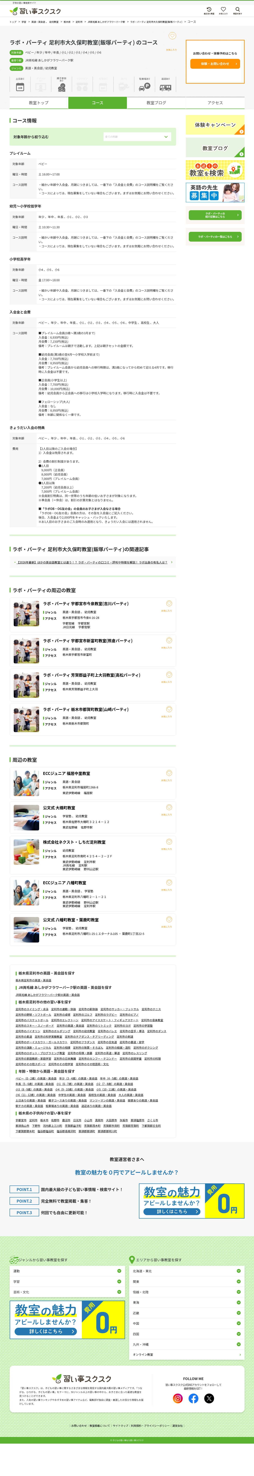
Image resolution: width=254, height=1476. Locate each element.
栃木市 (44, 1153)
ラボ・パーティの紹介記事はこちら (215, 215)
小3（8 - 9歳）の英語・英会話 (34, 1122)
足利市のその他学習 (60, 1097)
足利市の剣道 (125, 1069)
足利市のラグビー (106, 1047)
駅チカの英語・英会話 (29, 1139)
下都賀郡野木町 (25, 1164)
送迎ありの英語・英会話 (96, 1139)
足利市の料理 (152, 1091)
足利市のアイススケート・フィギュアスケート (109, 1053)
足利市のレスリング (135, 1086)
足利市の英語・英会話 (70, 1058)
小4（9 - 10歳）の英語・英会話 (74, 1122)
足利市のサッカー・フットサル (120, 1042)
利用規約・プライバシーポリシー (151, 1458)
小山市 (88, 1153)
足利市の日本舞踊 (65, 1091)
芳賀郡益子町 (73, 1158)
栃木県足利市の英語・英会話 (33, 1013)
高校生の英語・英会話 (102, 1128)
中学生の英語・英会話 (72, 1128)
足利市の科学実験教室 (48, 1069)
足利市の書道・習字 (132, 1075)
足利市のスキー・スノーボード (35, 1058)
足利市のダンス (156, 1064)
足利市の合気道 (107, 1075)
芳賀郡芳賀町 (131, 1158)
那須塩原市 (138, 1153)
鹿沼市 (66, 1153)
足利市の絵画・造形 (118, 1080)
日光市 (77, 1153)
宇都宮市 (21, 1153)
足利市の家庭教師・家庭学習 (33, 1091)
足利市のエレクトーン (65, 1053)
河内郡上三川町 (52, 1158)
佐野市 (55, 1153)
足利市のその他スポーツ (31, 1097)
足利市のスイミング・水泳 (32, 1042)
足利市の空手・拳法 (132, 1064)
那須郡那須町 (87, 1164)
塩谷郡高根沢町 (66, 1164)
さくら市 (152, 1153)
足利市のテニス (151, 1042)
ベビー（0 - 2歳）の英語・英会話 (36, 1111)
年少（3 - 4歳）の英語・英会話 (78, 1111)
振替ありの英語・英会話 (143, 1133)
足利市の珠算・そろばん (88, 1080)
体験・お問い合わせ (215, 63)
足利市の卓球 (62, 1047)
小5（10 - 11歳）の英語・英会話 (116, 1122)
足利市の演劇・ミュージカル (33, 1080)
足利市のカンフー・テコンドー (98, 1091)
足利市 (33, 1153)
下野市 (36, 1158)
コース (97, 102)
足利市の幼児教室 (84, 1064)
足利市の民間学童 (131, 1091)
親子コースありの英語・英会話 (68, 1133)
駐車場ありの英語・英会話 (62, 1139)
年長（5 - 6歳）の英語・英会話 (35, 1117)
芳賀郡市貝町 (111, 1158)
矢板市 (124, 1153)
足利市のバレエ (107, 1064)
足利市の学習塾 (143, 1058)
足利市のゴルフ (82, 1047)
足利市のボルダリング (57, 1064)
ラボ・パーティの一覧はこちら (215, 236)
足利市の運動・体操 (63, 1042)
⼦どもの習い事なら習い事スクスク (128, 1472)
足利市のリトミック (99, 1058)
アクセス (215, 102)
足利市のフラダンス (82, 1075)
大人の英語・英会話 (130, 1128)
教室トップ (39, 102)
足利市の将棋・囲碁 (80, 1086)
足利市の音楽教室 (152, 1053)
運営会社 (180, 1458)
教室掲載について (98, 1458)
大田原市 (111, 1153)
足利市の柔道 (24, 1069)
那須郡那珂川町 (107, 1164)
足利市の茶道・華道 (107, 1086)
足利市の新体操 (88, 1042)
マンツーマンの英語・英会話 (107, 1133)
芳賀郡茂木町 (92, 1158)
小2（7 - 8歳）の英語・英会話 (114, 1117)
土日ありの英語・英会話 (31, 1133)
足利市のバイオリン (28, 1064)
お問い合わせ (76, 1458)
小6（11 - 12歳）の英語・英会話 (36, 1128)
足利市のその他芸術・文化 (92, 1097)
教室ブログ (156, 102)
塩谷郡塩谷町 (46, 1164)
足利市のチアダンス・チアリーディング (89, 1069)
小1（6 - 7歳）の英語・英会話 (74, 1117)
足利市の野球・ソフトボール (33, 1047)
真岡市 (99, 1153)
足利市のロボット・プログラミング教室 (40, 1086)
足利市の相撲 (62, 1080)
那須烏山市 (22, 1158)
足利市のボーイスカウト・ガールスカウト (42, 1075)
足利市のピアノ (129, 1047)
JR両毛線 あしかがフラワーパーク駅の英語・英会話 (48, 1027)
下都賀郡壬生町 (151, 1158)
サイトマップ (120, 1458)
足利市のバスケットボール (32, 1053)
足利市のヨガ (122, 1058)
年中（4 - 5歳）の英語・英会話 (119, 1111)
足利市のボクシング (145, 1080)
